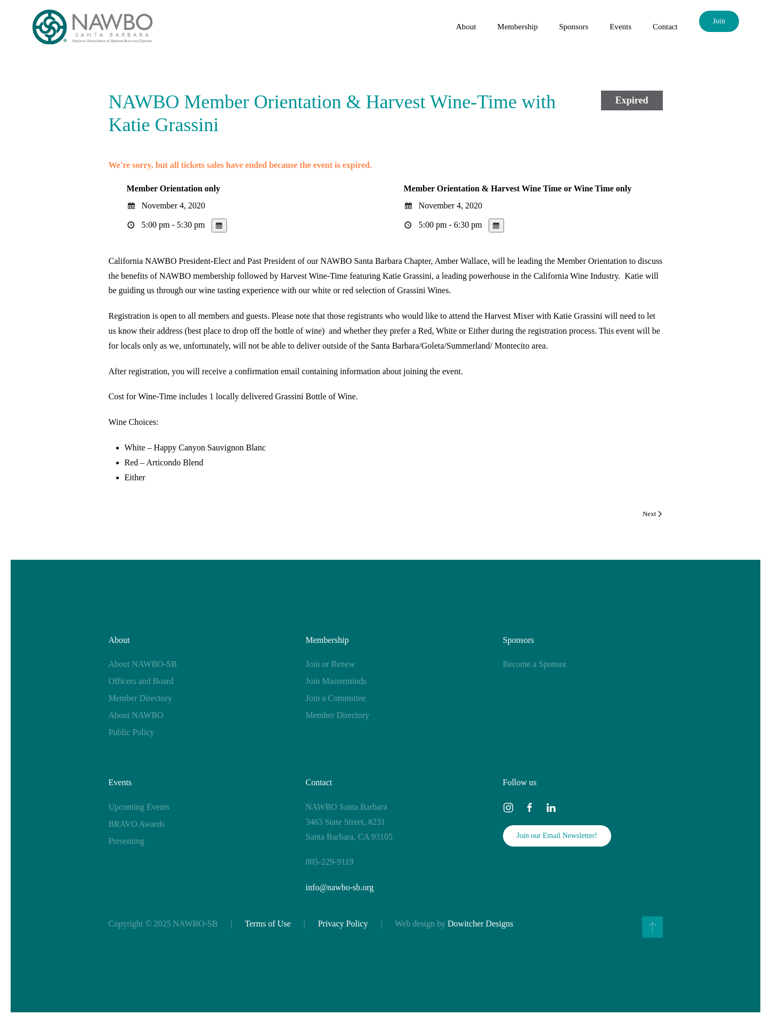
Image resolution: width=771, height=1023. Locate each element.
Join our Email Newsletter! (557, 836)
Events (120, 782)
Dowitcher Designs (480, 923)
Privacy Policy (343, 923)
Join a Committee (336, 698)
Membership (327, 640)
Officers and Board (141, 681)
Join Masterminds (336, 681)
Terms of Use (268, 923)
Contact (665, 26)
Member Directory (141, 698)
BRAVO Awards (137, 823)
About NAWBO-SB (143, 663)
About (119, 640)
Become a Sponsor (535, 663)
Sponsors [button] (573, 26)
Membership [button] (517, 26)
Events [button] (620, 26)
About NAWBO (136, 715)
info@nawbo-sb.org (340, 887)
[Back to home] (92, 26)
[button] (652, 927)
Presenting (127, 840)
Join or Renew (330, 663)
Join (719, 21)
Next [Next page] (652, 514)
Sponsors (518, 640)
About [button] (466, 26)
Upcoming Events (139, 806)
